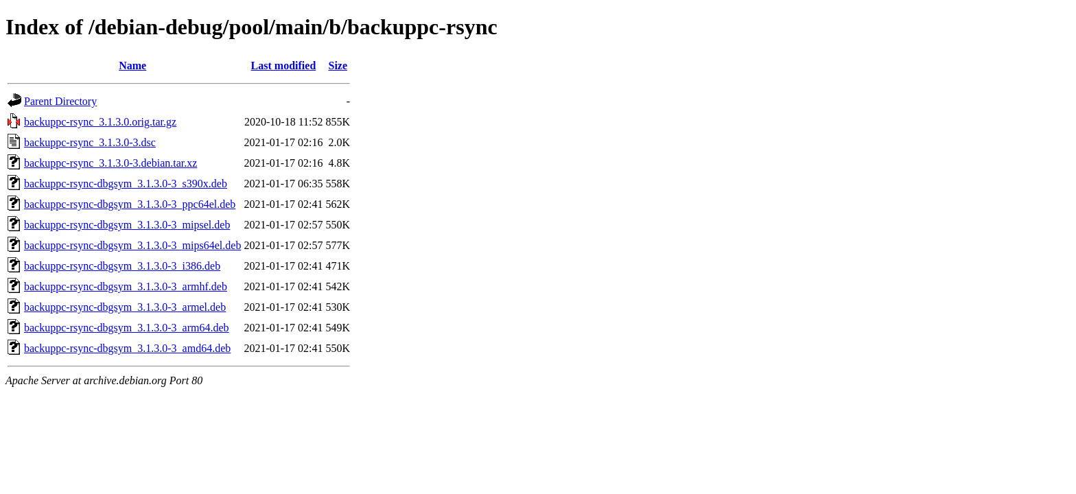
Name (132, 65)
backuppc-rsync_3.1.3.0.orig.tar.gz (100, 122)
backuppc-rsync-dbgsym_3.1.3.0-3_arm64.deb (126, 327)
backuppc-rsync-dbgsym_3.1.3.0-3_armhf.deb (125, 286)
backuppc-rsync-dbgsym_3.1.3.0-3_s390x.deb (125, 183)
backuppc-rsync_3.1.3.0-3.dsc (90, 142)
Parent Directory (60, 101)
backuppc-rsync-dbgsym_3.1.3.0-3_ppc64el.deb (129, 204)
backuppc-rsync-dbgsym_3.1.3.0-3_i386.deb (122, 266)
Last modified (283, 65)
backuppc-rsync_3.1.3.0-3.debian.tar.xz (110, 163)
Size (338, 65)
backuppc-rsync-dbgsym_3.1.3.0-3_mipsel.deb (127, 225)
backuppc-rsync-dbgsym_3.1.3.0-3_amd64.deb (127, 348)
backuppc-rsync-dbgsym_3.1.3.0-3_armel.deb (125, 307)
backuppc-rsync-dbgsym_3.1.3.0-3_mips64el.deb (132, 245)
